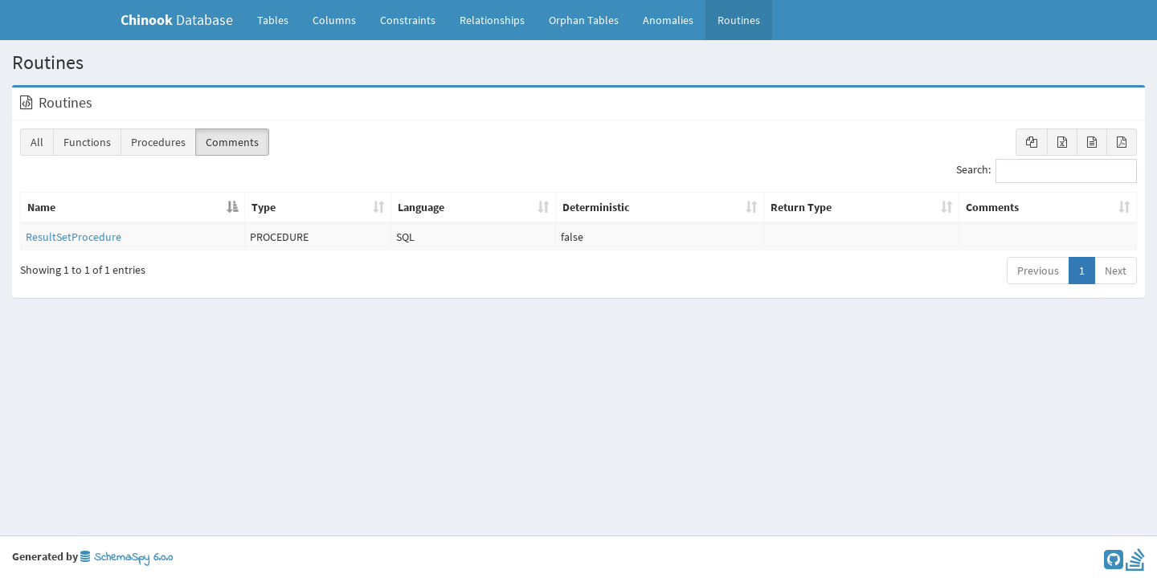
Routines (739, 20)
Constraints (407, 20)
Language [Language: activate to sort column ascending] (421, 207)
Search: (1046, 171)
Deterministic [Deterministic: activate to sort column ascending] (596, 207)
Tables (278, 19)
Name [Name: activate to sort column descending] (41, 207)
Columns (334, 20)
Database (177, 19)
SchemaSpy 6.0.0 (126, 557)
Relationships (492, 20)
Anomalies (668, 20)
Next (1115, 270)
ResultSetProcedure (73, 237)
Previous (1038, 270)
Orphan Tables (584, 20)
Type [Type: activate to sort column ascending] (263, 207)
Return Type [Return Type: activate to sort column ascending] (801, 207)
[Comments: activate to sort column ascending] (1047, 208)
